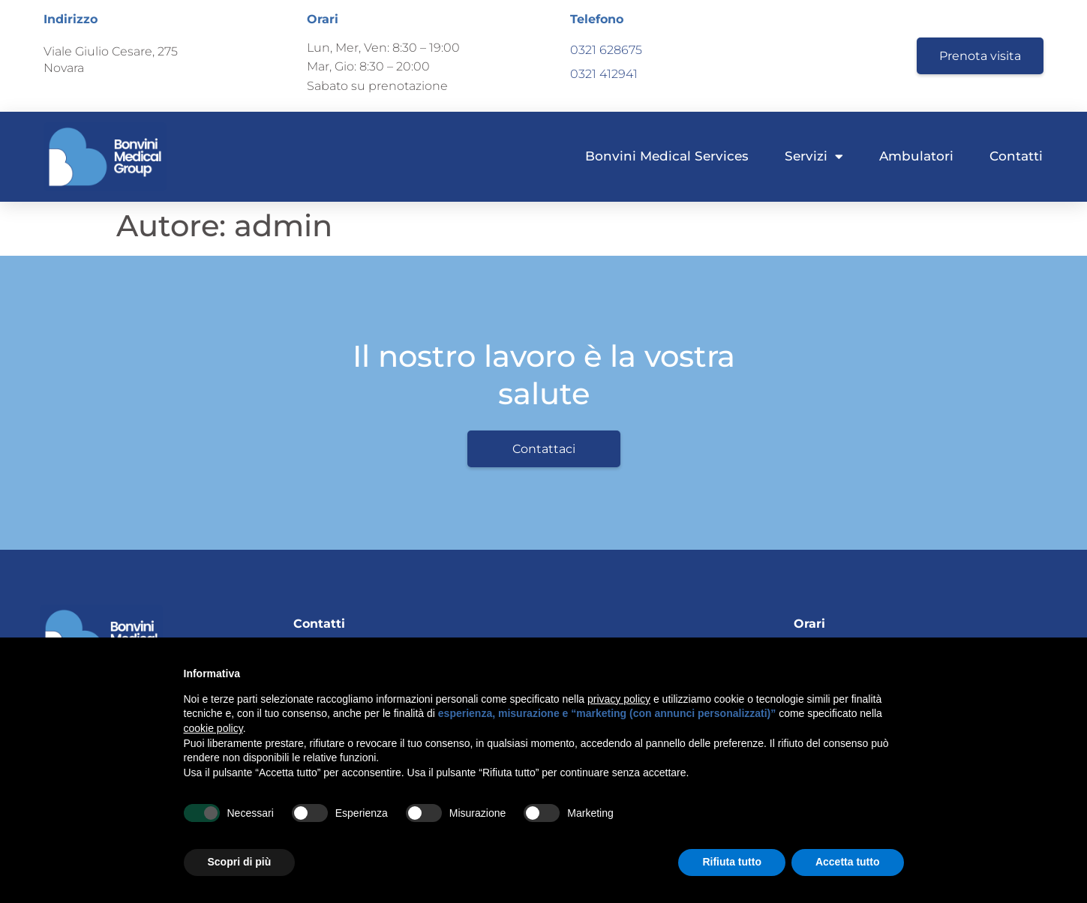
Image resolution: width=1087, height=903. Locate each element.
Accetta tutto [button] (847, 862)
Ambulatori (916, 156)
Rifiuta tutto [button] (731, 862)
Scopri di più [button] (240, 862)
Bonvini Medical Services (667, 156)
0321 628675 (606, 50)
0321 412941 (604, 74)
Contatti (1016, 156)
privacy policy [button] (618, 699)
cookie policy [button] (213, 728)
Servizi (814, 156)
